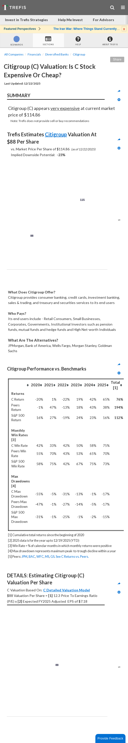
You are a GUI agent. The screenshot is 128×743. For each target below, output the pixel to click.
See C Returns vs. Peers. (72, 556)
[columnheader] (20, 385)
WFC (40, 556)
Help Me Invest (70, 20)
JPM (24, 556)
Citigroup (79, 54)
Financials (34, 54)
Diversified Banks (57, 54)
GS (52, 556)
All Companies (14, 54)
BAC (32, 556)
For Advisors (103, 20)
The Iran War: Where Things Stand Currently (85, 29)
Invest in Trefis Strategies (26, 20)
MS (47, 556)
